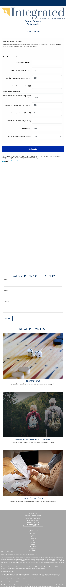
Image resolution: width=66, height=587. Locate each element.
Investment (33, 535)
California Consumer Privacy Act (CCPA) (48, 566)
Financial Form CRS (8, 551)
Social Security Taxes (33, 498)
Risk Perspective (33, 381)
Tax (33, 540)
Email (6, 290)
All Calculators (33, 550)
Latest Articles (33, 546)
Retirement (33, 533)
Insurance (33, 539)
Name (6, 279)
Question (6, 301)
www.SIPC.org (25, 581)
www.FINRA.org (17, 581)
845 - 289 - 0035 (33, 32)
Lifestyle (33, 544)
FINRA (26, 574)
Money (33, 542)
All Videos (33, 548)
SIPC (29, 574)
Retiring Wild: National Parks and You (33, 440)
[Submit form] (8, 318)
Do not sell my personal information (36, 568)
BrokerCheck (34, 554)
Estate (33, 537)
